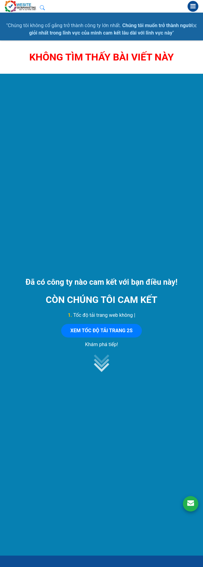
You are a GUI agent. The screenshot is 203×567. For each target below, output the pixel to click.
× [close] (195, 25)
